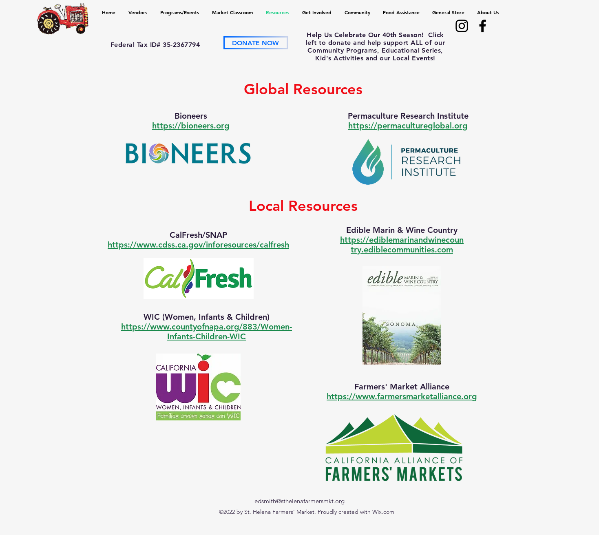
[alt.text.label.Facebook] (482, 26)
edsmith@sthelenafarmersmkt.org (299, 501)
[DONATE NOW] (255, 42)
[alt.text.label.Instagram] (461, 26)
